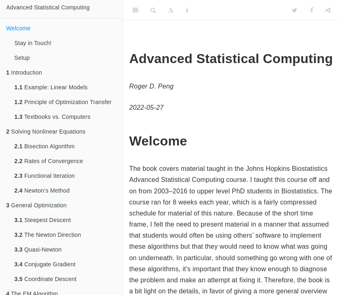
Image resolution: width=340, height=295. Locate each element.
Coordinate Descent (45, 279)
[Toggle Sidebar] (135, 10)
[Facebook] (311, 10)
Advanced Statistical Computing (48, 7)
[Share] (328, 10)
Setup (22, 57)
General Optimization (36, 205)
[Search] (153, 10)
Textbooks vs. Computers (52, 116)
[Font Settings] (171, 10)
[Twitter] (294, 10)
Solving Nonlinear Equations (45, 131)
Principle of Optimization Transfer (63, 102)
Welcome (18, 28)
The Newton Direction (47, 234)
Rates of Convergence (48, 161)
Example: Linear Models (51, 87)
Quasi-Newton (38, 249)
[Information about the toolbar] (187, 10)
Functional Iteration (44, 175)
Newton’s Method (42, 190)
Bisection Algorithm (44, 146)
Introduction (24, 72)
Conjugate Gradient (44, 264)
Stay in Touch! (33, 43)
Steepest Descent (42, 220)
